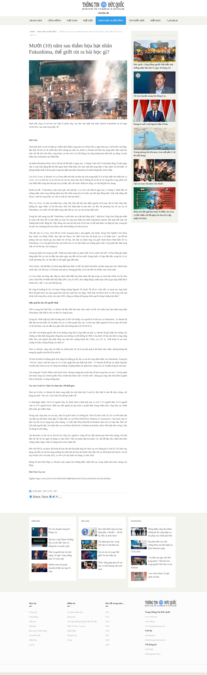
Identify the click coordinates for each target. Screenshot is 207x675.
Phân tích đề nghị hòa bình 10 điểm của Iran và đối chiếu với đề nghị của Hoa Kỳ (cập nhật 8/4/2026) (154, 215)
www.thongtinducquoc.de (155, 626)
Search (173, 20)
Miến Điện (71, 631)
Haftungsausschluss (152, 654)
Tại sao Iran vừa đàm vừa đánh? (148, 184)
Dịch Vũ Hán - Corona (76, 626)
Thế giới (88, 20)
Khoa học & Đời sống (110, 20)
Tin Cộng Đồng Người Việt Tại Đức (82, 621)
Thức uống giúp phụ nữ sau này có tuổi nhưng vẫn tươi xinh (110, 565)
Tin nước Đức (137, 20)
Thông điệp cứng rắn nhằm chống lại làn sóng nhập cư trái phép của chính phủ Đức (160, 532)
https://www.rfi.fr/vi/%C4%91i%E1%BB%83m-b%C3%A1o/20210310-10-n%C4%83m (73, 478)
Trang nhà (35, 20)
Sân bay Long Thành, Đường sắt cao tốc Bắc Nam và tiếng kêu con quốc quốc (61, 542)
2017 (107, 635)
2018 (107, 640)
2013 (107, 617)
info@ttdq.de (150, 635)
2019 (107, 645)
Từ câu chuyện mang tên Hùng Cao (150, 96)
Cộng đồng (54, 20)
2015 (107, 626)
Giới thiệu (149, 649)
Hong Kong (71, 635)
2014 (107, 621)
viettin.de (103, 12)
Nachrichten (136, 521)
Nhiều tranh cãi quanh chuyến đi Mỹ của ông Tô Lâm (60, 567)
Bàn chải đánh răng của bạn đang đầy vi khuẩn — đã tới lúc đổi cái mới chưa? (110, 532)
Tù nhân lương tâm (75, 612)
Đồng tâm (71, 617)
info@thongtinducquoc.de (155, 640)
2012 (107, 612)
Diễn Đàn (156, 20)
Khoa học (85, 521)
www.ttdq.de (150, 621)
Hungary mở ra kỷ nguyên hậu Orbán (151, 124)
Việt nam (72, 20)
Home (32, 32)
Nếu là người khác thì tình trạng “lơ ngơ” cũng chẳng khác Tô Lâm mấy (60, 555)
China (69, 640)
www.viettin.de (151, 617)
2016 (107, 631)
